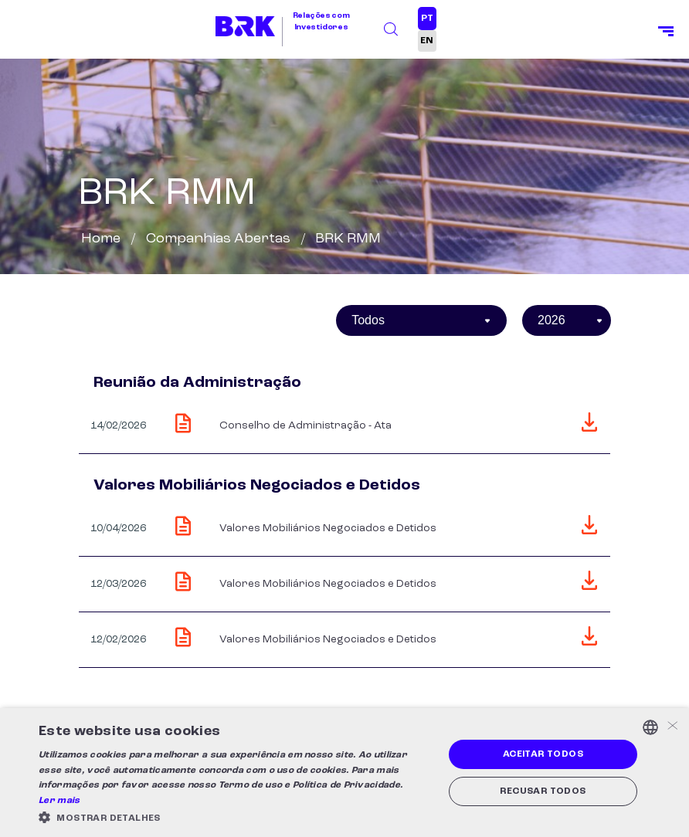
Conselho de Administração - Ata (305, 425)
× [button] (671, 727)
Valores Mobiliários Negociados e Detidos (327, 528)
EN (426, 41)
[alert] (344, 772)
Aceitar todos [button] (543, 754)
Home (100, 239)
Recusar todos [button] (542, 791)
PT (427, 18)
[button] (235, 817)
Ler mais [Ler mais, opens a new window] (59, 800)
